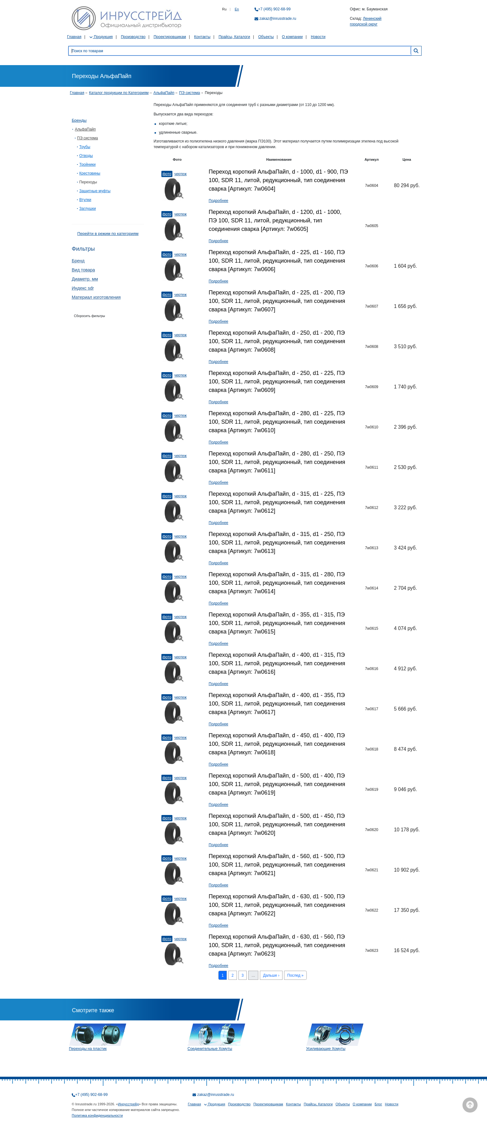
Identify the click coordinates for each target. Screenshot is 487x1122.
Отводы (86, 156)
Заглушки (87, 208)
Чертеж (180, 174)
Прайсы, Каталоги (234, 37)
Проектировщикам (170, 37)
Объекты (266, 37)
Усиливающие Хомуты (325, 1049)
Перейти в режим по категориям (107, 233)
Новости (318, 37)
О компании (292, 37)
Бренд (78, 260)
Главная (74, 37)
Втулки (85, 200)
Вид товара (83, 269)
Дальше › (271, 975)
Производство (133, 37)
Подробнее (218, 200)
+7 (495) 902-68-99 (274, 9)
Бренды (79, 120)
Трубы (84, 147)
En (237, 9)
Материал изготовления (96, 297)
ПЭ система (189, 93)
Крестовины (89, 173)
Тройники (87, 164)
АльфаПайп (164, 93)
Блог (378, 1104)
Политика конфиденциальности (97, 1115)
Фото (166, 174)
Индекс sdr (83, 288)
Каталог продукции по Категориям (118, 93)
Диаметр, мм (85, 279)
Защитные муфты (94, 191)
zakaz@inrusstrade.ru (278, 18)
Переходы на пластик (88, 1049)
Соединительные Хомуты (210, 1049)
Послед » (295, 975)
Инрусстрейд (128, 1104)
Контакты (202, 37)
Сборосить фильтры (89, 316)
